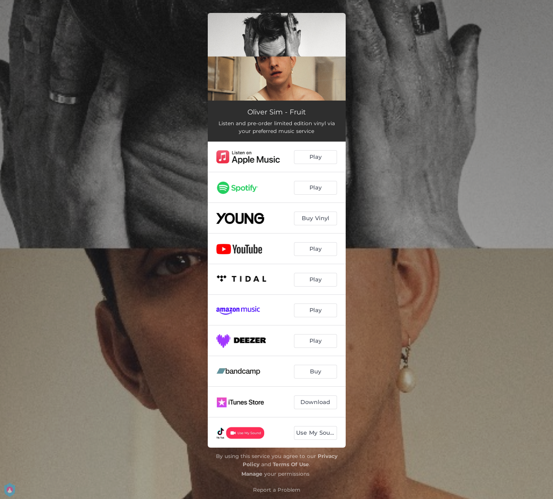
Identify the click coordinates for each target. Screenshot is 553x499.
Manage (251, 474)
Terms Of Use (291, 464)
